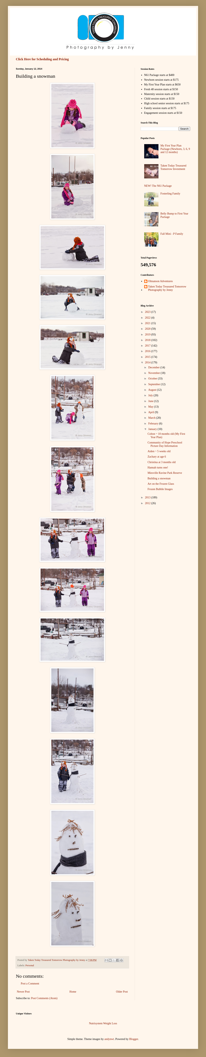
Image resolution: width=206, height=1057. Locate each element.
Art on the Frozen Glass (161, 483)
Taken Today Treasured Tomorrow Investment (173, 167)
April (151, 412)
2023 (148, 311)
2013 (148, 497)
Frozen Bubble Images (160, 489)
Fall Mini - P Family (171, 233)
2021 (148, 323)
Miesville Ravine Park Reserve (165, 472)
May (151, 406)
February (153, 423)
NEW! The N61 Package (158, 185)
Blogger (133, 1039)
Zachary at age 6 (157, 456)
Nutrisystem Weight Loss (103, 1023)
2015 (148, 356)
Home (73, 991)
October (153, 378)
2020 (148, 328)
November (154, 372)
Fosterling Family (170, 193)
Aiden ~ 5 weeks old (159, 451)
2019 (148, 334)
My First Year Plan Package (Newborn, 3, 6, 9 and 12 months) (175, 149)
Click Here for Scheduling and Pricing (42, 59)
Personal (29, 965)
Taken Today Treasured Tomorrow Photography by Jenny (167, 288)
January (152, 429)
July (151, 395)
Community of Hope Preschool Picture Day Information (165, 444)
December (154, 367)
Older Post (122, 991)
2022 (148, 317)
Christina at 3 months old (162, 462)
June (151, 401)
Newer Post (23, 991)
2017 (148, 345)
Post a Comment (30, 983)
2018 (148, 340)
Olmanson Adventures (160, 281)
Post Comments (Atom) (44, 998)
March (152, 417)
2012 (148, 503)
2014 (148, 362)
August (152, 389)
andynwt (109, 1039)
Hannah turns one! (158, 467)
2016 (148, 351)
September (154, 384)
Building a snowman (159, 478)
